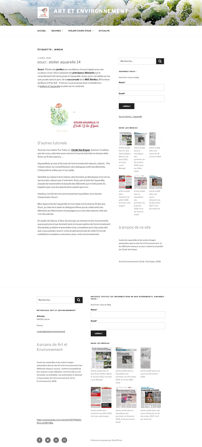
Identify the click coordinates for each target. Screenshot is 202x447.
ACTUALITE (104, 31)
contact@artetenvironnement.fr (51, 331)
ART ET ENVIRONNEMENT (91, 11)
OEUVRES (57, 31)
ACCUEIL (41, 31)
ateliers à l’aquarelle (50, 86)
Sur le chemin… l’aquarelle (130, 116)
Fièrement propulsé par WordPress (106, 440)
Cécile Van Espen (80, 150)
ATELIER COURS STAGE (81, 31)
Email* (141, 97)
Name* (141, 86)
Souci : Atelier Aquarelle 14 (59, 62)
